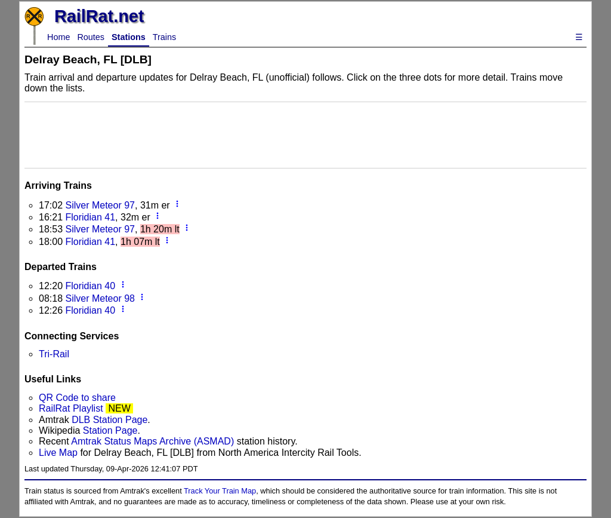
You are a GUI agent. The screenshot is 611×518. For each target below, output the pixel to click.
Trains (164, 37)
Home (58, 37)
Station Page (110, 430)
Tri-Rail (54, 354)
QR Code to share (77, 398)
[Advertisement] (305, 134)
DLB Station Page (109, 420)
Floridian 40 (90, 286)
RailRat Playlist (71, 408)
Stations (129, 37)
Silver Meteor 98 (100, 298)
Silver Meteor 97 (100, 205)
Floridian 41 (90, 217)
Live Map (59, 452)
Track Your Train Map (220, 490)
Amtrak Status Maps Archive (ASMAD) (152, 441)
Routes (90, 37)
